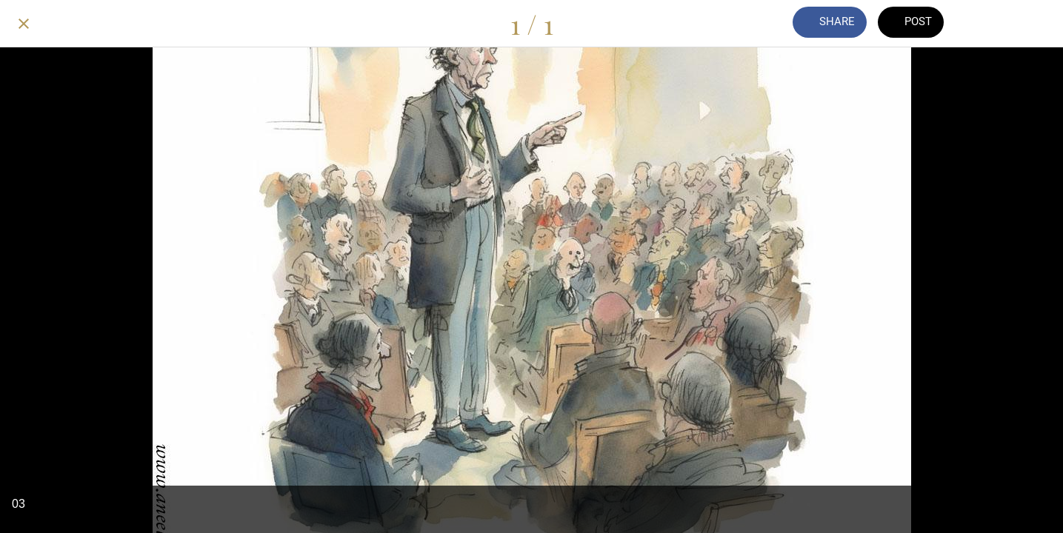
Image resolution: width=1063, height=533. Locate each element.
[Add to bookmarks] (1024, 23)
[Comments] (986, 23)
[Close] (24, 24)
